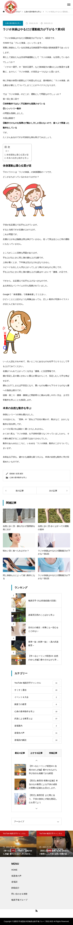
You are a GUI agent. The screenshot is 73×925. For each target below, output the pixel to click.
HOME (14, 870)
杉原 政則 (19, 474)
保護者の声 (16, 876)
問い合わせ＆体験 (19, 894)
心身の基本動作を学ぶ (13, 23)
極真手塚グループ (19, 900)
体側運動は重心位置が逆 (17, 155)
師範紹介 (15, 888)
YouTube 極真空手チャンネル (14, 833)
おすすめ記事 (36, 753)
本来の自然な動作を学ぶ (17, 158)
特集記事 (53, 753)
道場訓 (14, 882)
